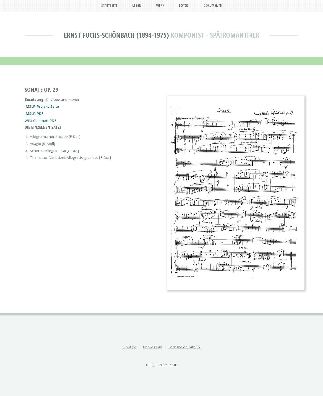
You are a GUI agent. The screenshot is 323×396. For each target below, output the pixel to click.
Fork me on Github (184, 347)
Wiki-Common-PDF (40, 120)
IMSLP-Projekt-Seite (42, 106)
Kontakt (130, 347)
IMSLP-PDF (34, 113)
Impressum (152, 347)
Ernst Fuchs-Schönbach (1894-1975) (116, 35)
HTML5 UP (168, 364)
